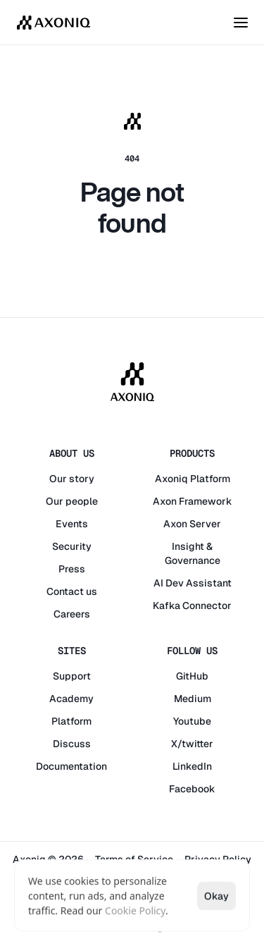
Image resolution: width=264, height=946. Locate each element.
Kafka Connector (192, 605)
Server (205, 523)
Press (71, 569)
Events (72, 523)
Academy (71, 698)
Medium (192, 698)
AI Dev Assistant (192, 583)
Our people (72, 501)
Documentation (71, 766)
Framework (205, 501)
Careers (72, 614)
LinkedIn (192, 766)
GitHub (192, 676)
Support (72, 676)
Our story (71, 478)
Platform (210, 478)
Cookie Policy (135, 910)
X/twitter (192, 743)
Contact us (71, 591)
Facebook (192, 788)
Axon (165, 501)
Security (72, 546)
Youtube (192, 721)
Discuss (72, 743)
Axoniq (171, 478)
